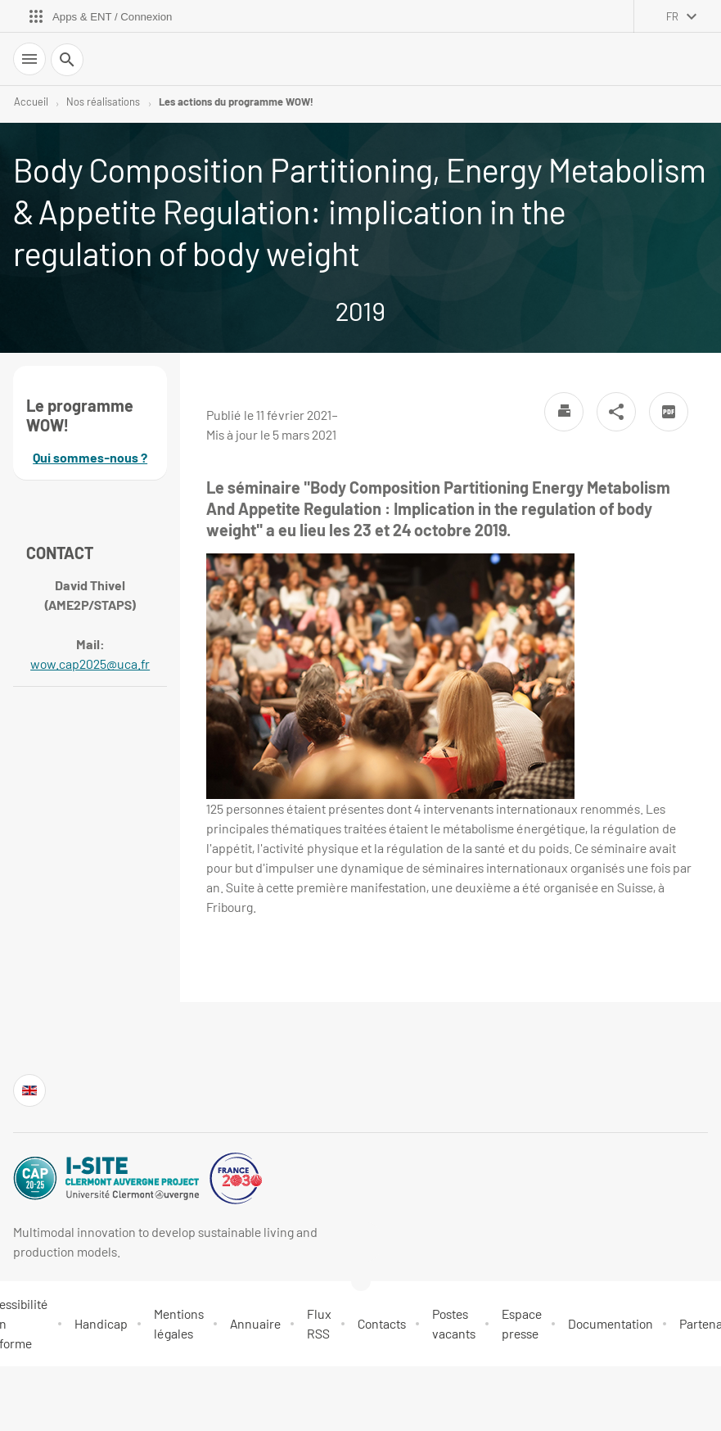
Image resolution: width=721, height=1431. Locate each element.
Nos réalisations (103, 101)
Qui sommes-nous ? (90, 457)
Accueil (31, 101)
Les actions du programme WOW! (236, 101)
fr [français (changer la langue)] (672, 16)
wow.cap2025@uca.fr (90, 663)
